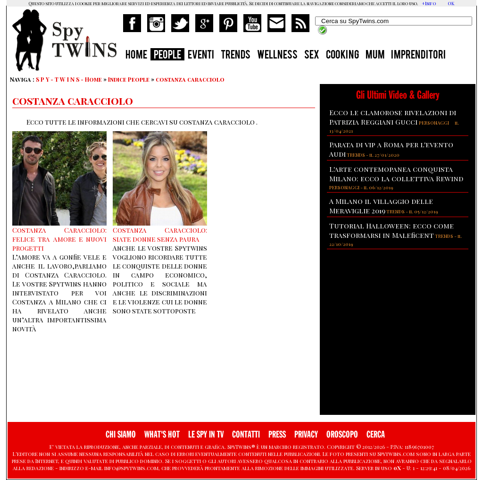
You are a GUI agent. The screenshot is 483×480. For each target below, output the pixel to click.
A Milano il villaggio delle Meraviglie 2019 (381, 205)
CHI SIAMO (121, 434)
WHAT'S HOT (162, 434)
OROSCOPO (342, 434)
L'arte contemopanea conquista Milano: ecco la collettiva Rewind (396, 173)
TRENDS (235, 55)
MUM (375, 55)
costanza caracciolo (190, 79)
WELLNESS (277, 55)
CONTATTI (246, 434)
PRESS (277, 434)
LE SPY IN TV (206, 434)
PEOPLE (167, 55)
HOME (136, 55)
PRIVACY (306, 434)
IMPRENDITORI (418, 55)
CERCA (375, 434)
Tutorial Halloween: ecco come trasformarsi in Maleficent (391, 230)
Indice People (129, 79)
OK (451, 3)
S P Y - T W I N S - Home (69, 79)
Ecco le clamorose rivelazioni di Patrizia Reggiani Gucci (392, 117)
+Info (429, 3)
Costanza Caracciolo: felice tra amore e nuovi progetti (59, 239)
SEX (311, 55)
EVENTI (201, 55)
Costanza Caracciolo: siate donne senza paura (160, 235)
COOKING (342, 55)
